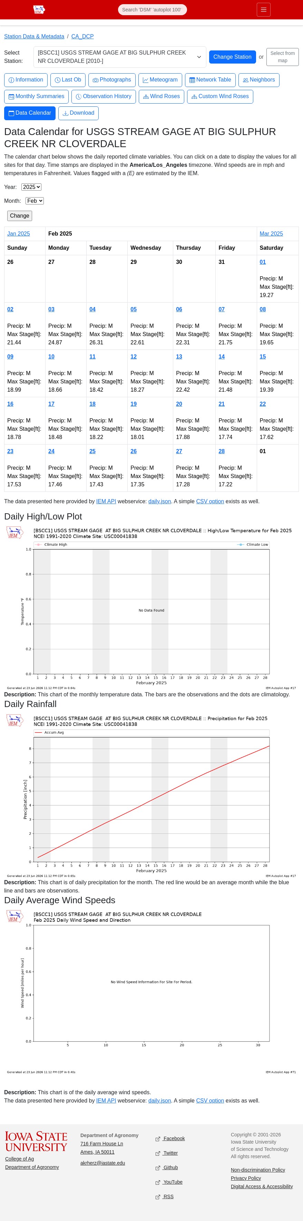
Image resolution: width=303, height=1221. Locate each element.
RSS (165, 1196)
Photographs (112, 80)
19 (133, 404)
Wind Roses (161, 96)
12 (133, 357)
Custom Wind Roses (220, 96)
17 (51, 404)
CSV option (210, 501)
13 (179, 357)
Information (26, 80)
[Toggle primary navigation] (264, 10)
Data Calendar (30, 113)
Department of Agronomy (32, 1167)
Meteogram (160, 80)
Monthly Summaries (36, 96)
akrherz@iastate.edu (102, 1163)
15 (263, 357)
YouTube (169, 1182)
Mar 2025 (271, 234)
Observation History (103, 96)
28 (221, 451)
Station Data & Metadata (34, 36)
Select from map (283, 56)
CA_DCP (82, 36)
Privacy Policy (246, 1178)
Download (78, 113)
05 (133, 309)
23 (10, 451)
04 (92, 309)
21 (221, 404)
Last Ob (68, 80)
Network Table (210, 80)
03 (51, 309)
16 (10, 404)
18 (92, 404)
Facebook (170, 1138)
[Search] (152, 9)
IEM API (106, 501)
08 (263, 309)
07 (221, 309)
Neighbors (259, 80)
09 (10, 357)
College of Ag (19, 1159)
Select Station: (13, 57)
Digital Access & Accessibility (262, 1186)
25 (92, 451)
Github (167, 1167)
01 (263, 262)
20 (179, 404)
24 (51, 451)
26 (133, 451)
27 (179, 451)
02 (10, 309)
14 (221, 357)
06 (179, 309)
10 (51, 357)
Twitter (167, 1153)
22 (263, 404)
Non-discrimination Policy (258, 1170)
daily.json (159, 501)
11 (92, 357)
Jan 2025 (18, 234)
